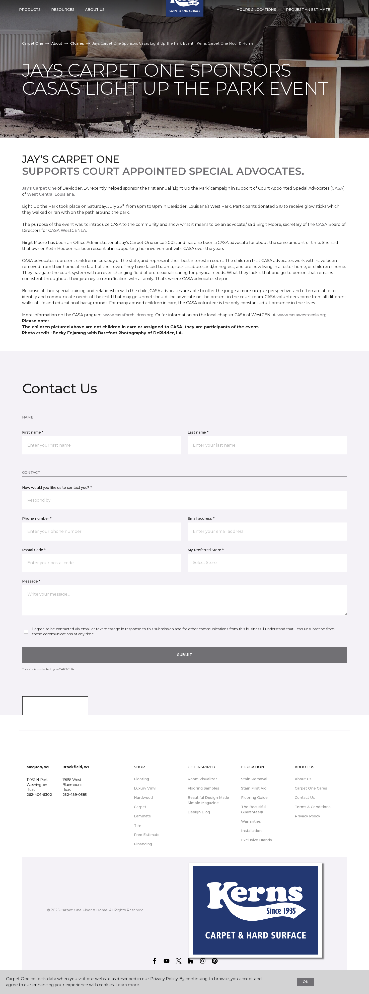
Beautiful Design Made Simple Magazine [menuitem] (208, 800)
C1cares (77, 43)
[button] (339, 20)
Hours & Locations (256, 19)
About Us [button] (95, 19)
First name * (32, 432)
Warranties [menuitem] (251, 821)
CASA (337, 188)
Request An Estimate (308, 19)
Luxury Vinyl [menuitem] (145, 788)
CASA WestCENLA (67, 230)
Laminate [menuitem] (142, 816)
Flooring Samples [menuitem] (203, 788)
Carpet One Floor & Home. (84, 910)
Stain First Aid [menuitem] (253, 788)
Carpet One (32, 43)
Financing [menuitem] (143, 844)
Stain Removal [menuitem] (254, 779)
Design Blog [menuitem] (199, 812)
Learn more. (127, 984)
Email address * (201, 518)
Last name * (198, 432)
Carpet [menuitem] (140, 807)
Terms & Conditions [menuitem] (313, 807)
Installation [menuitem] (251, 830)
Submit (184, 654)
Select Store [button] (33, 8)
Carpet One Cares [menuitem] (311, 788)
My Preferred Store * (206, 550)
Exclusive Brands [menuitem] (256, 840)
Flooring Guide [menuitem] (254, 797)
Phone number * (36, 518)
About (56, 43)
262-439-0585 (74, 794)
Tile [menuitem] (137, 825)
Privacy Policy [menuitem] (307, 816)
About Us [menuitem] (303, 779)
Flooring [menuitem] (141, 779)
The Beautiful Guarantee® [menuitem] (253, 809)
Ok (305, 981)
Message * (31, 581)
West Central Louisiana (50, 194)
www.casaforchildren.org (128, 314)
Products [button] (30, 19)
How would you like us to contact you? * (57, 487)
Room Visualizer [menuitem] (202, 779)
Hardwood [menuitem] (143, 797)
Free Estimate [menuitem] (147, 834)
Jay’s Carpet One (39, 188)
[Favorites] (345, 20)
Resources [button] (63, 19)
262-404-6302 (39, 794)
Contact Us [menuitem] (305, 797)
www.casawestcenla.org (302, 314)
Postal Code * (33, 550)
